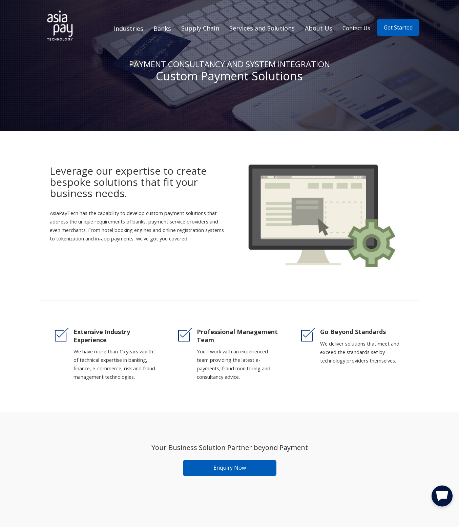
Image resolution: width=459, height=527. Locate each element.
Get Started (398, 27)
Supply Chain (200, 28)
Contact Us (356, 28)
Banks (162, 28)
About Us (318, 28)
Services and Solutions (262, 28)
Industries (128, 28)
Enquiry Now (229, 467)
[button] (442, 497)
